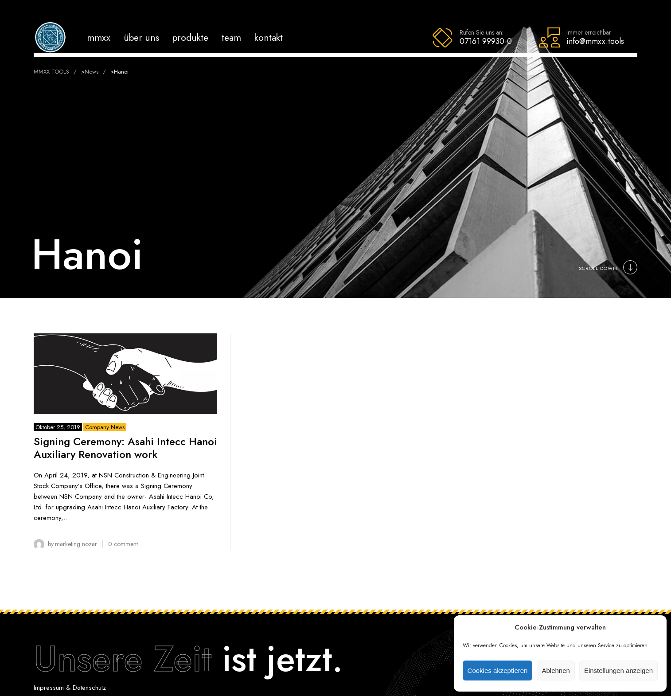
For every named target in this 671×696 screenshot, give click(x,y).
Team (231, 37)
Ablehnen (556, 670)
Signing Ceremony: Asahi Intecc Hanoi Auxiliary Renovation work (125, 448)
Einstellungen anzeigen (618, 670)
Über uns (141, 37)
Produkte (190, 37)
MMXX (98, 37)
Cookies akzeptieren (498, 670)
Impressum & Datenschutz (70, 687)
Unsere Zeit (122, 658)
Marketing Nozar (76, 544)
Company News (105, 427)
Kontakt (268, 37)
